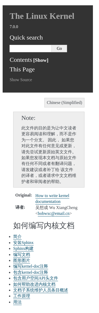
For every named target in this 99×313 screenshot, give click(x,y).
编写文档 (21, 254)
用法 (17, 302)
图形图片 (21, 260)
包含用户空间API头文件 (35, 278)
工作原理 (21, 296)
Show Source (21, 79)
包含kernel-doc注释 (30, 272)
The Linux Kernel (42, 16)
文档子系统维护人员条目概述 (40, 290)
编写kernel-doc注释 (30, 266)
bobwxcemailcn (53, 213)
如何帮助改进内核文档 (34, 284)
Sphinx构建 (23, 248)
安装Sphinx (23, 242)
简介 (17, 236)
